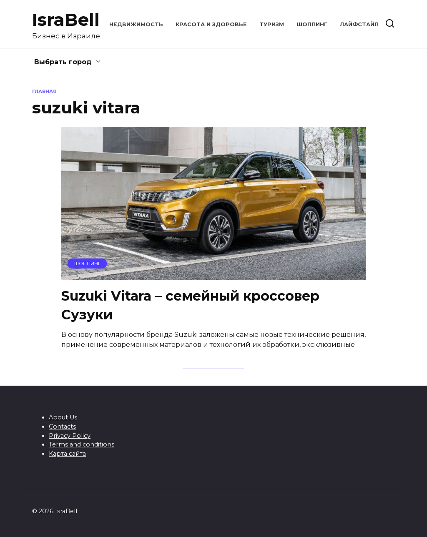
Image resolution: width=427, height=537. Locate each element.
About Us (63, 417)
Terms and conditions (81, 444)
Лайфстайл (359, 24)
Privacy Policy (69, 435)
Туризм (271, 24)
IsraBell (66, 19)
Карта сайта (67, 453)
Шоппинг (311, 24)
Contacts (62, 426)
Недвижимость (136, 24)
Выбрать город (63, 62)
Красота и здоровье (211, 24)
